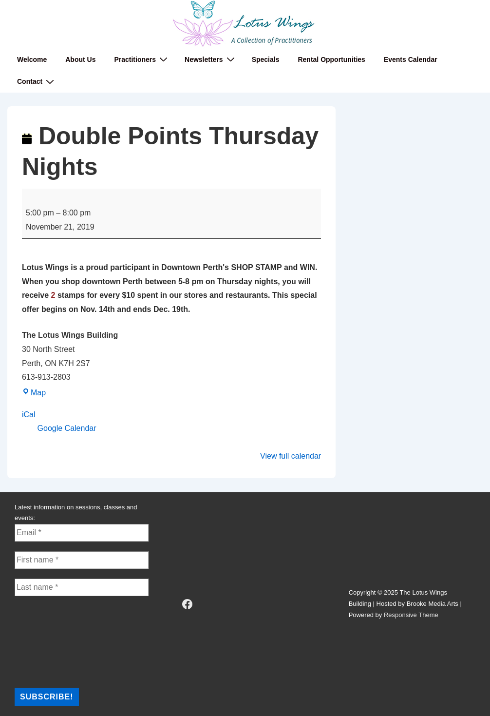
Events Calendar (410, 59)
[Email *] (82, 533)
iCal (29, 414)
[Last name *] (82, 587)
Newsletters (211, 59)
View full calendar (290, 456)
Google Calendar (67, 428)
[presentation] (54, 641)
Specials (266, 59)
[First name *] (82, 560)
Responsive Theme (411, 615)
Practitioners (142, 59)
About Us (80, 59)
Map (34, 392)
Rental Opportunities (331, 59)
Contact (37, 82)
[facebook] (187, 604)
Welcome (32, 59)
